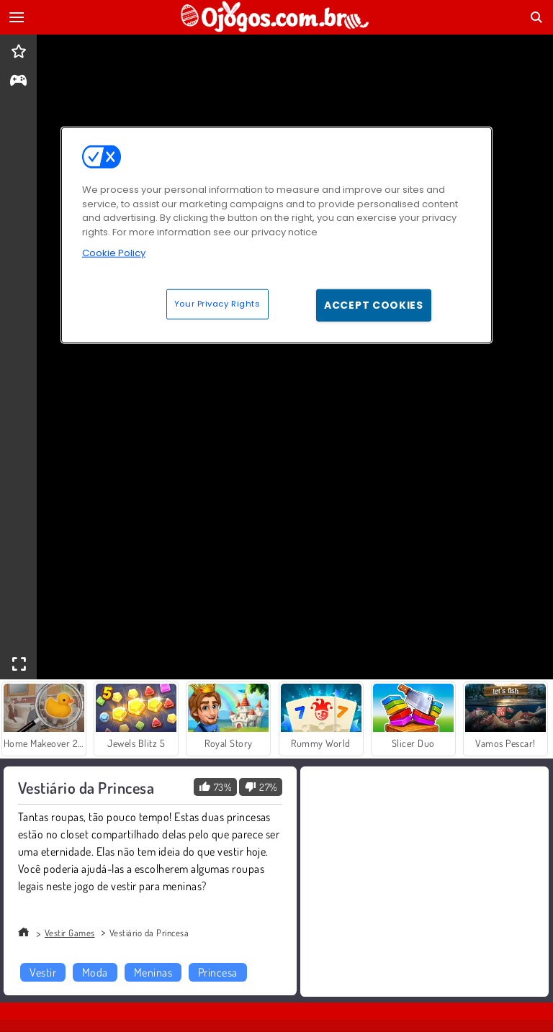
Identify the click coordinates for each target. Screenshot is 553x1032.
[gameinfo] (18, 81)
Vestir (43, 972)
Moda (95, 972)
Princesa (218, 972)
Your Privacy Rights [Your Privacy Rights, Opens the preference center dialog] (217, 303)
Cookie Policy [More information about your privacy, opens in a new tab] (113, 253)
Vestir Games (70, 932)
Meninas (153, 972)
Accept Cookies (373, 304)
